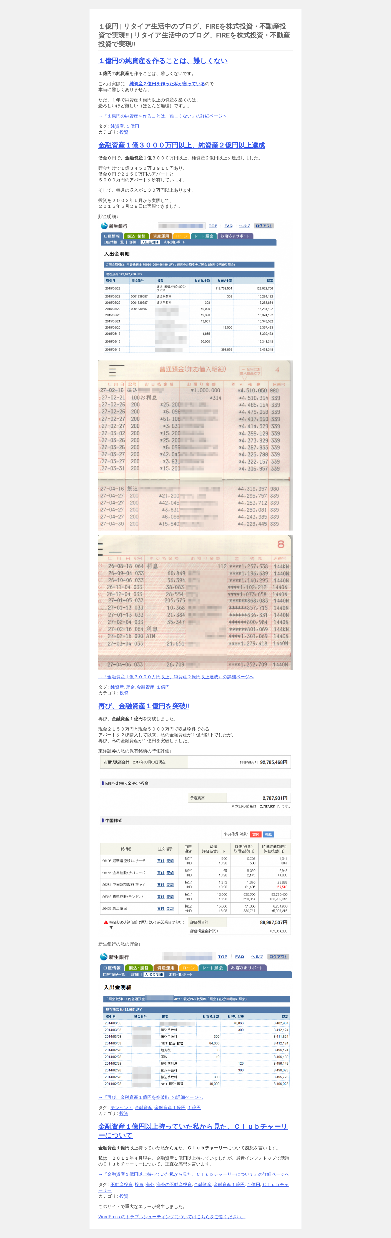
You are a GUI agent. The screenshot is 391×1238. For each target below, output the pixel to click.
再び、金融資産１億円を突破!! (143, 706)
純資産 (117, 126)
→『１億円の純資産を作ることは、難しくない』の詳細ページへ (162, 116)
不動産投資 (122, 1184)
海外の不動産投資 (174, 1184)
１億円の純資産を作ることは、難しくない (163, 61)
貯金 (130, 687)
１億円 (132, 126)
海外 (150, 1184)
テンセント (122, 1107)
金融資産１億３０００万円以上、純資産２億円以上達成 (181, 145)
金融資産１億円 (170, 1107)
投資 (123, 132)
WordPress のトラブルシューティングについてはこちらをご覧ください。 (171, 1216)
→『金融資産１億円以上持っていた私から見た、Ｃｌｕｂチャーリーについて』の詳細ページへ (193, 1174)
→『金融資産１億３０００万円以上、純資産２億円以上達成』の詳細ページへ (176, 676)
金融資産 (145, 687)
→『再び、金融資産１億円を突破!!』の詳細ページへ (150, 1097)
